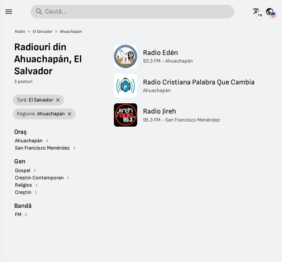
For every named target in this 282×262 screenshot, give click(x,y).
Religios (23, 185)
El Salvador (42, 31)
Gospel (22, 170)
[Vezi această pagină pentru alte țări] (269, 11)
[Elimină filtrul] (58, 100)
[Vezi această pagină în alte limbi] (257, 11)
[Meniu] (8, 11)
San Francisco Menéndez (42, 148)
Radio (20, 31)
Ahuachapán (71, 31)
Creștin (23, 192)
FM (18, 214)
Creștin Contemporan (39, 178)
